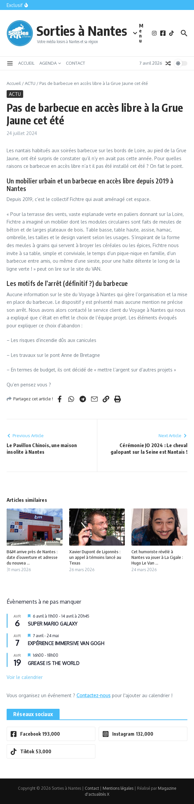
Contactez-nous (93, 695)
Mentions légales (118, 788)
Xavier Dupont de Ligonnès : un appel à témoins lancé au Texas (95, 557)
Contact (92, 788)
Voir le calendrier (25, 677)
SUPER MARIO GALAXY (53, 624)
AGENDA (50, 63)
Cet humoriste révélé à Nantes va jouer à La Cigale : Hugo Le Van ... (157, 557)
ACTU (30, 83)
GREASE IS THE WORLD (53, 663)
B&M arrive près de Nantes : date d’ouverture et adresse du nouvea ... (32, 557)
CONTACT (75, 63)
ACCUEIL (26, 63)
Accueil (14, 83)
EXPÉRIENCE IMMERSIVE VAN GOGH (66, 643)
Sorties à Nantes (81, 30)
